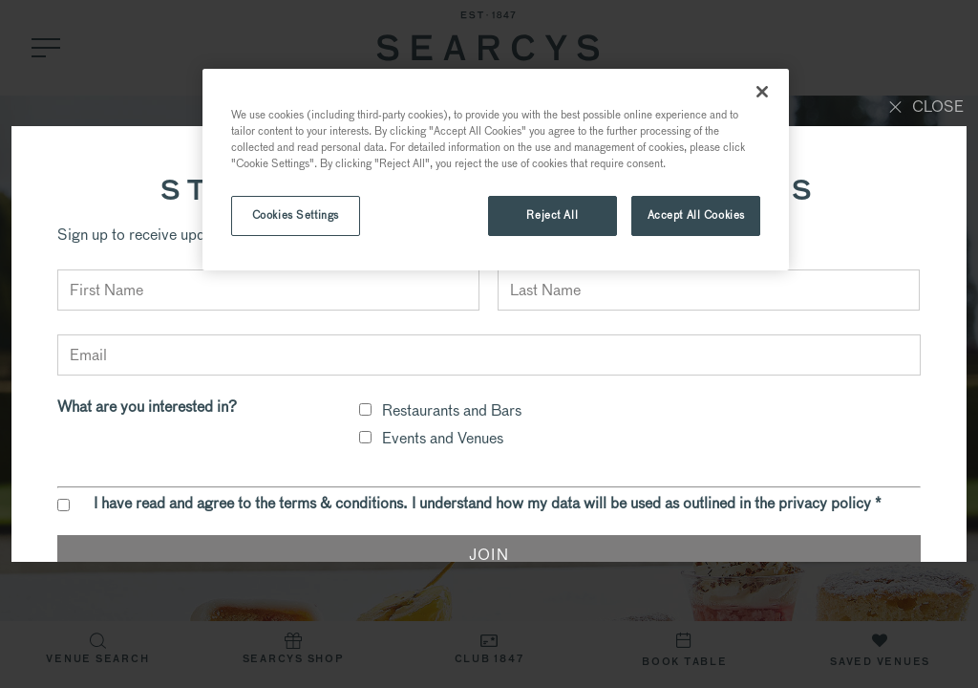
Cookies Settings (295, 215)
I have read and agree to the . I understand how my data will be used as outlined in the (488, 503)
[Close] (762, 92)
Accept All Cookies (696, 215)
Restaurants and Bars (451, 410)
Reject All (552, 215)
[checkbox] (365, 409)
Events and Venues (442, 438)
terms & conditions (341, 503)
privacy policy (824, 503)
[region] (495, 169)
